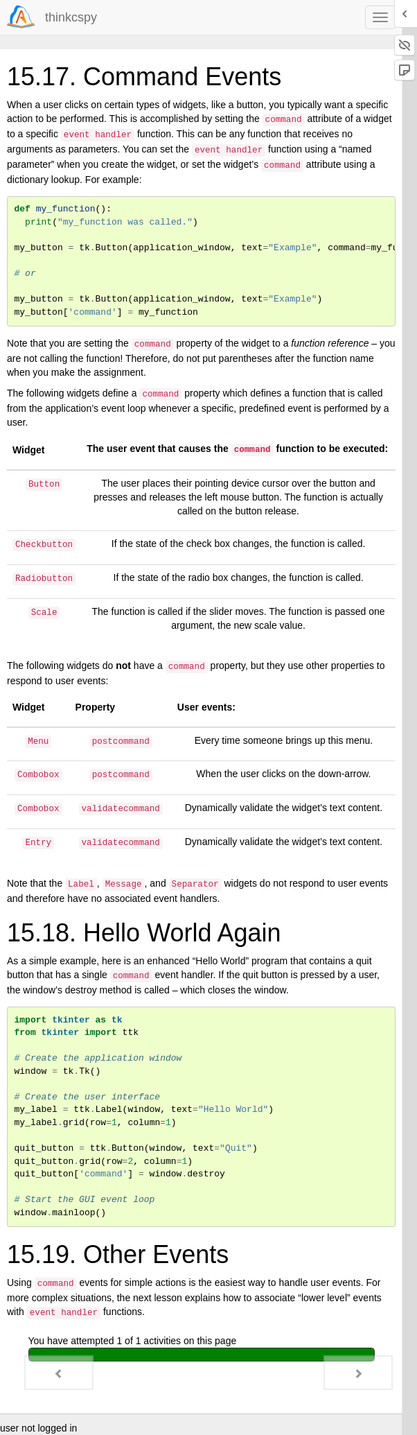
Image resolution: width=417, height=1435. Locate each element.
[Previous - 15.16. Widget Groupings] (59, 1372)
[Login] (21, 17)
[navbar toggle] (380, 17)
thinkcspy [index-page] (71, 17)
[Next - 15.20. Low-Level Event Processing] (358, 1372)
